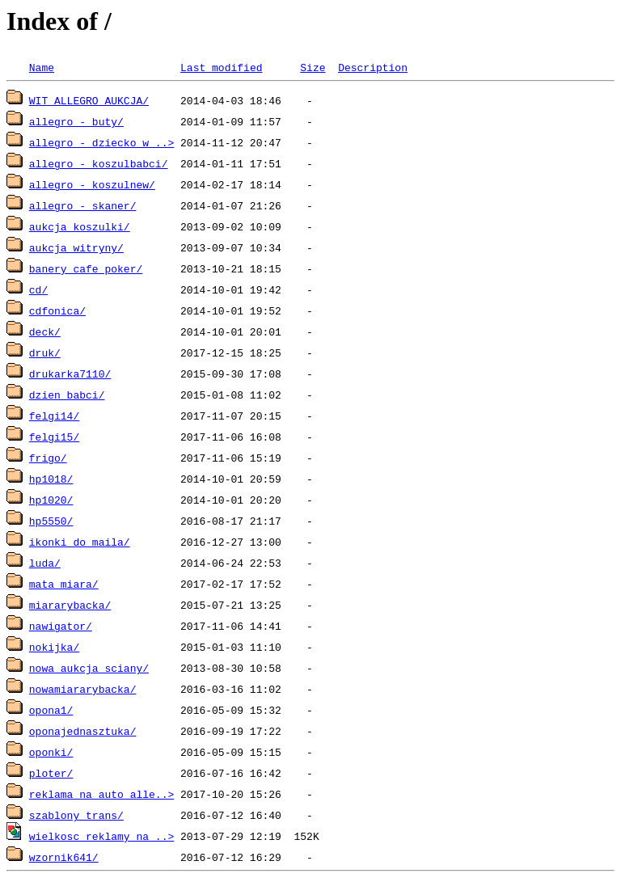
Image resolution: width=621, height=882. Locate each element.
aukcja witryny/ (76, 247)
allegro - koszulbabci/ (98, 163)
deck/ (45, 331)
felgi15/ (54, 436)
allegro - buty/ (76, 121)
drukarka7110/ (70, 373)
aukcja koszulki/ (79, 226)
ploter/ (51, 773)
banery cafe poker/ (85, 268)
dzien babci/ (67, 394)
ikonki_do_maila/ (79, 541)
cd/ (38, 289)
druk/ (45, 352)
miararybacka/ (70, 604)
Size (312, 67)
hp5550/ (51, 520)
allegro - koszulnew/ (92, 184)
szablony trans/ (76, 815)
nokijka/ (54, 646)
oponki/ (51, 752)
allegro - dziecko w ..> (101, 142)
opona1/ (51, 710)
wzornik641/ (64, 857)
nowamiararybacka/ (83, 689)
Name (41, 67)
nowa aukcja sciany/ (89, 667)
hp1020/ (51, 499)
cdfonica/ (57, 310)
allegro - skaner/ (83, 205)
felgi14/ (54, 415)
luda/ (45, 562)
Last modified (221, 67)
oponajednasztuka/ (83, 731)
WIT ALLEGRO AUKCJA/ (89, 100)
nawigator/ (60, 625)
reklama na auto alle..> (101, 794)
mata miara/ (64, 583)
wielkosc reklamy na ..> (101, 836)
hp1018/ (51, 478)
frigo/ (48, 457)
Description (373, 67)
